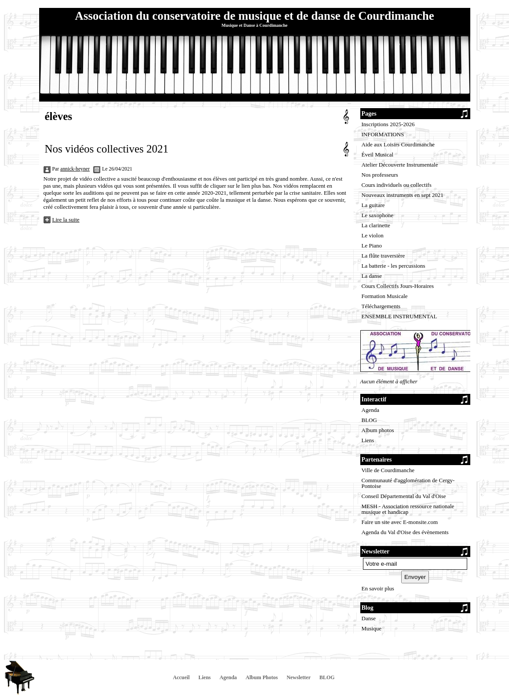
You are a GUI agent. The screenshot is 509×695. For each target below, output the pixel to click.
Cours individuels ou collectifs (397, 185)
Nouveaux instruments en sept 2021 (402, 195)
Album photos (378, 430)
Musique (372, 628)
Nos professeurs (380, 174)
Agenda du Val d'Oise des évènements (405, 532)
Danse (369, 618)
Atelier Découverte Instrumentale (400, 164)
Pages (369, 113)
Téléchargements (381, 306)
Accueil (181, 677)
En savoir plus (378, 588)
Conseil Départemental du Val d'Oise (404, 496)
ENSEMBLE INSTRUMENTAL (399, 316)
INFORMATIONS (383, 134)
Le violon (373, 235)
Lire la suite (66, 219)
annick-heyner (75, 169)
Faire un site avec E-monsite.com (400, 522)
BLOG (369, 420)
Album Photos (261, 677)
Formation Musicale (385, 296)
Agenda (370, 410)
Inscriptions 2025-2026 (388, 124)
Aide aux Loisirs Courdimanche (398, 144)
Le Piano (372, 245)
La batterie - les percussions (393, 265)
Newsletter (298, 677)
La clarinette (376, 225)
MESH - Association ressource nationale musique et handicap (408, 509)
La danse (372, 276)
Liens (368, 440)
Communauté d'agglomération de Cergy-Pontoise (408, 483)
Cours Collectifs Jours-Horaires (398, 286)
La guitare (373, 205)
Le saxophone (378, 215)
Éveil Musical (378, 154)
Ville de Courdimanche (388, 470)
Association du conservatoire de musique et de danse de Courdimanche (254, 15)
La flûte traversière (383, 255)
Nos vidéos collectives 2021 (106, 149)
